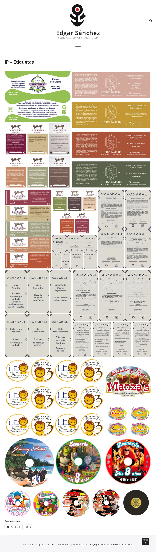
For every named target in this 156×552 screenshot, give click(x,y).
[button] (38, 96)
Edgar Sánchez (78, 32)
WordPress (78, 544)
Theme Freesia (63, 544)
